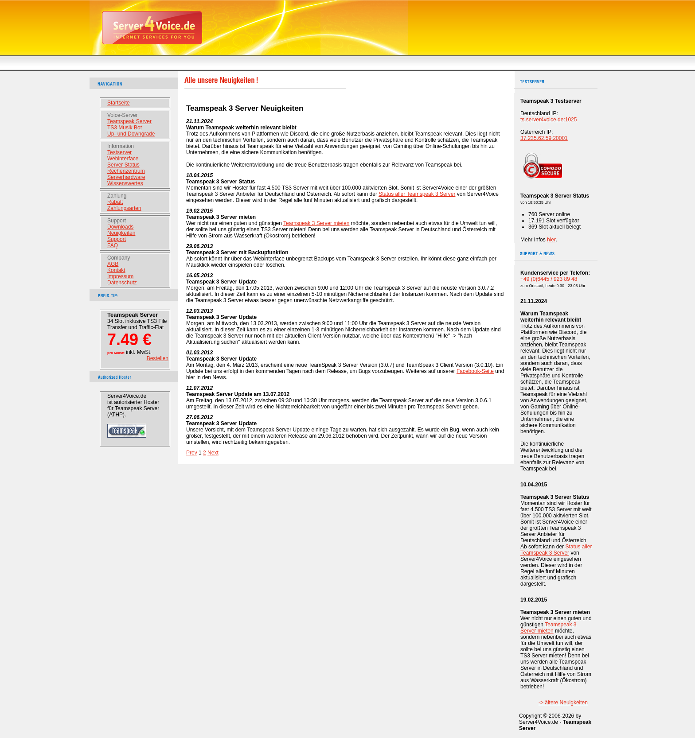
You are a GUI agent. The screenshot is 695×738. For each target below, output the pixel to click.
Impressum (120, 276)
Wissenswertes (125, 183)
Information (120, 146)
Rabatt (115, 202)
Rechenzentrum (126, 171)
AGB (112, 264)
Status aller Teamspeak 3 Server (417, 194)
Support (116, 221)
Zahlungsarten (124, 208)
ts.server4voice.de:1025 (548, 120)
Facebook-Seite (475, 371)
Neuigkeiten (121, 233)
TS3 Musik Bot (124, 127)
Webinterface (122, 158)
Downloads (120, 227)
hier (551, 240)
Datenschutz (122, 283)
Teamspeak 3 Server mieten (316, 223)
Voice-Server (122, 115)
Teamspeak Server (129, 121)
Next (213, 453)
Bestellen (157, 358)
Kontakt (116, 270)
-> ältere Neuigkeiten (563, 702)
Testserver (119, 152)
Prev (191, 453)
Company (118, 258)
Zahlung (116, 196)
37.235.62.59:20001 (544, 138)
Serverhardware (126, 177)
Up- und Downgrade (131, 134)
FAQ (112, 245)
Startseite (118, 103)
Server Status (123, 165)
